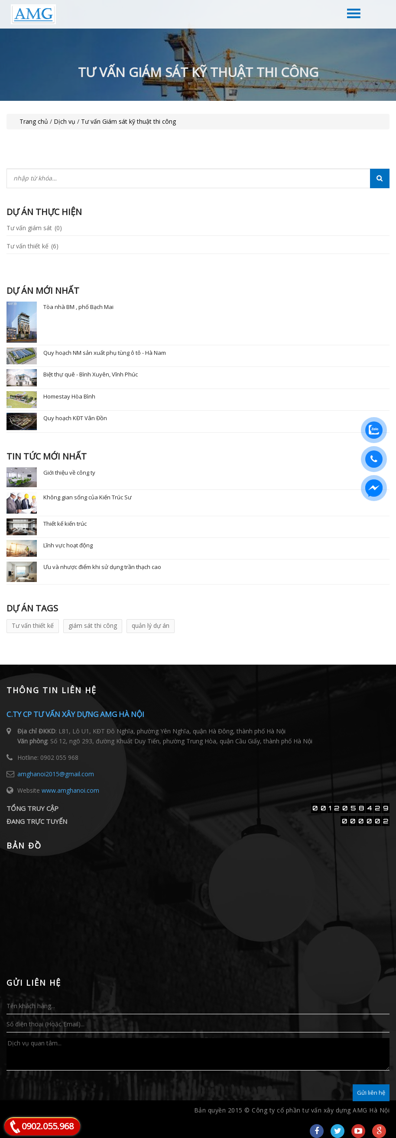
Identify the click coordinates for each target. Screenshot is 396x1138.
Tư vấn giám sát (34, 228)
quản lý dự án (150, 625)
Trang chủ (33, 121)
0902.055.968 (48, 1126)
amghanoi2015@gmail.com (55, 774)
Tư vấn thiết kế (32, 246)
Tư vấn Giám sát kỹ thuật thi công (128, 121)
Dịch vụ (64, 121)
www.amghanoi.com (70, 790)
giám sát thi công (92, 625)
